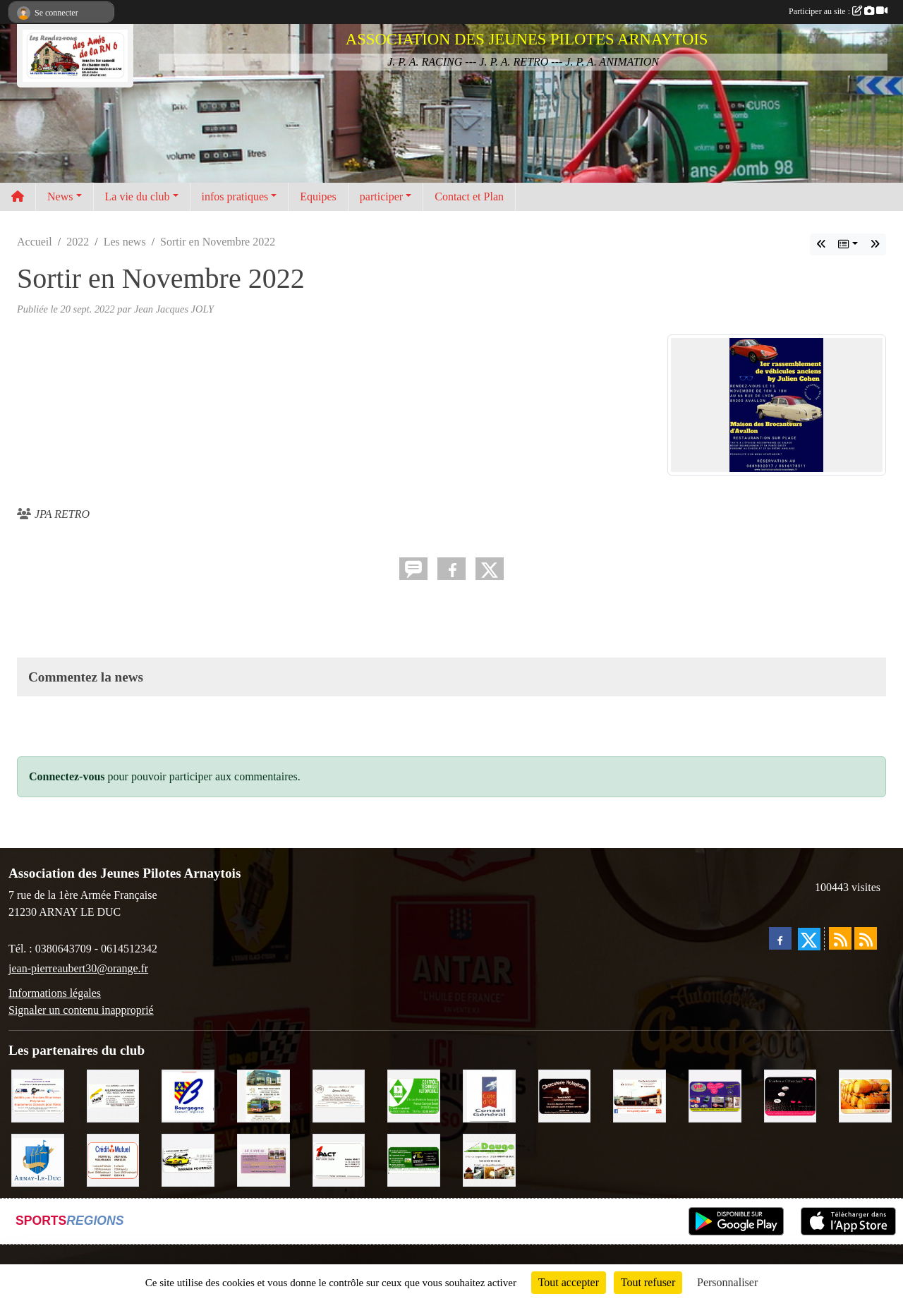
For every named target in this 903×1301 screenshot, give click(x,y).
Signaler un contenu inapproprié (81, 1010)
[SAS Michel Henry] (413, 1159)
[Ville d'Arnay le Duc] (37, 1159)
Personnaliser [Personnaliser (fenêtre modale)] (727, 1282)
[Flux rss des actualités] (840, 938)
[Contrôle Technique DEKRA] (413, 1095)
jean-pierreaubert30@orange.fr (78, 968)
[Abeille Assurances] (113, 1095)
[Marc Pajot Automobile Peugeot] (263, 1095)
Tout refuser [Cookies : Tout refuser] (648, 1282)
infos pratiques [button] (235, 196)
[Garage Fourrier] (188, 1159)
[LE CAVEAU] (263, 1159)
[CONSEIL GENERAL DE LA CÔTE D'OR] (489, 1095)
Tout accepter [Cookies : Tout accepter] (568, 1282)
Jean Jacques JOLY (174, 309)
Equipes (318, 196)
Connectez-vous (67, 776)
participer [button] (381, 196)
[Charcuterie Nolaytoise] (564, 1095)
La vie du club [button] (137, 196)
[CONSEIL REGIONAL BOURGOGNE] (188, 1095)
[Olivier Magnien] (865, 1095)
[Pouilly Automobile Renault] (639, 1095)
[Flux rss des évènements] (865, 938)
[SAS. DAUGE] (489, 1159)
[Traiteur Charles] (790, 1095)
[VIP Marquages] (715, 1095)
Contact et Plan (469, 196)
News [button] (60, 196)
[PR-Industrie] (37, 1095)
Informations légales (54, 993)
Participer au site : (838, 11)
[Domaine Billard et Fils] (339, 1095)
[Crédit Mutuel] (113, 1159)
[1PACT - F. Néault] (339, 1159)
